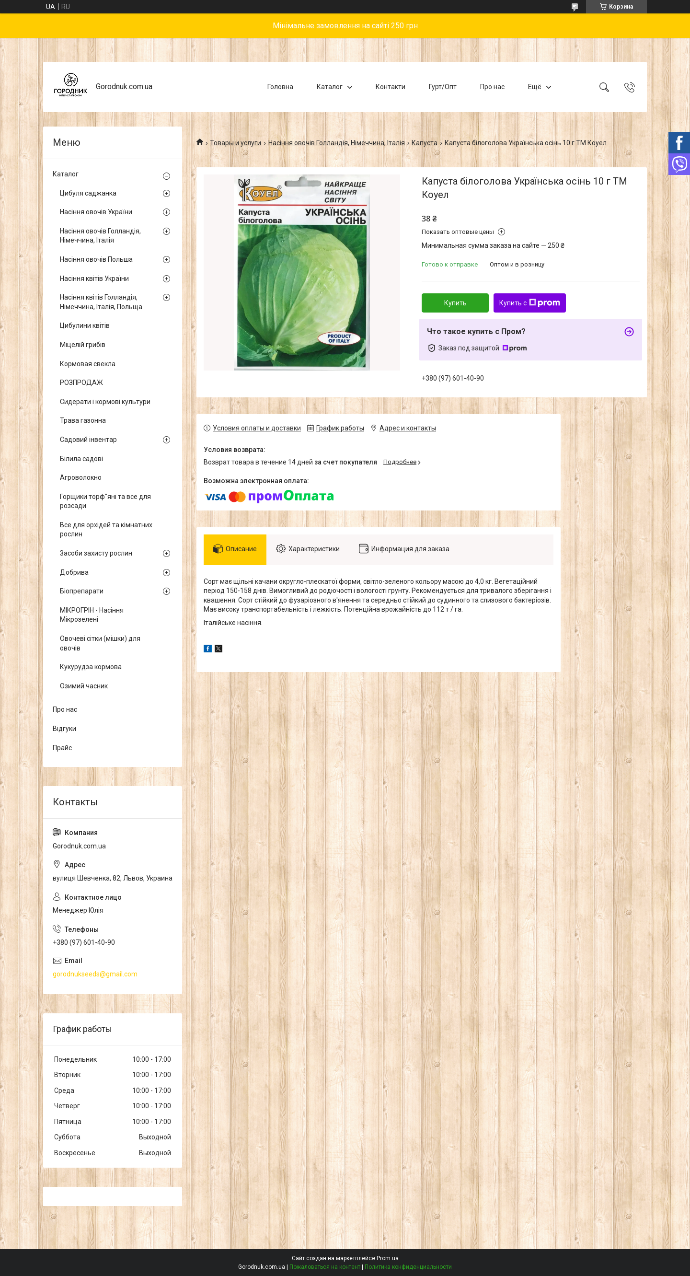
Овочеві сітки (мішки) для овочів (100, 643)
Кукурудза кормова (91, 667)
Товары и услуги (235, 143)
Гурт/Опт (443, 87)
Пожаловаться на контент (324, 1267)
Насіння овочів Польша (96, 259)
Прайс (62, 748)
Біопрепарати (82, 591)
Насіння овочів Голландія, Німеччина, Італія (336, 143)
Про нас (492, 87)
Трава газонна (83, 420)
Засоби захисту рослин (96, 553)
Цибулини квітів (85, 325)
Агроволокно (81, 477)
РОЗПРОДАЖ (81, 382)
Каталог (330, 87)
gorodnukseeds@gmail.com (95, 974)
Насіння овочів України (96, 212)
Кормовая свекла (87, 364)
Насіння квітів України (94, 278)
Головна (280, 87)
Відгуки (64, 728)
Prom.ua (388, 1258)
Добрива (74, 572)
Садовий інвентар (88, 439)
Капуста (424, 143)
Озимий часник (84, 686)
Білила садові (81, 459)
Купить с (529, 303)
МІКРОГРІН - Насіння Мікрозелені (92, 615)
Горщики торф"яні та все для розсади (105, 501)
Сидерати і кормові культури (105, 402)
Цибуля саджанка (88, 193)
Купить (455, 303)
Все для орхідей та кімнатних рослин (106, 529)
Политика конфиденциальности (408, 1267)
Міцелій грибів (82, 344)
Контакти (390, 87)
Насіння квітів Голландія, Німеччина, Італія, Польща (101, 302)
